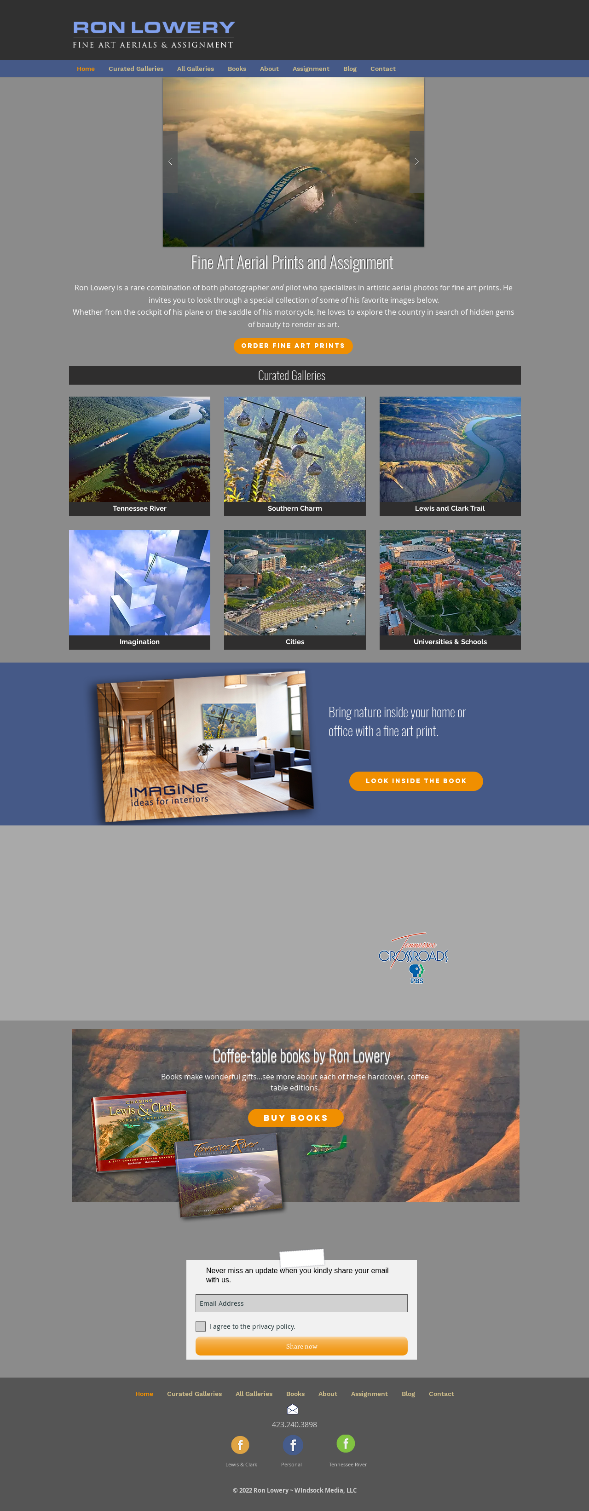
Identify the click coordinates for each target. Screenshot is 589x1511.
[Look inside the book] (416, 781)
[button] (293, 162)
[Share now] (302, 1346)
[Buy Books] (296, 1118)
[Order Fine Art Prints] (293, 346)
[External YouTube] (317, 914)
